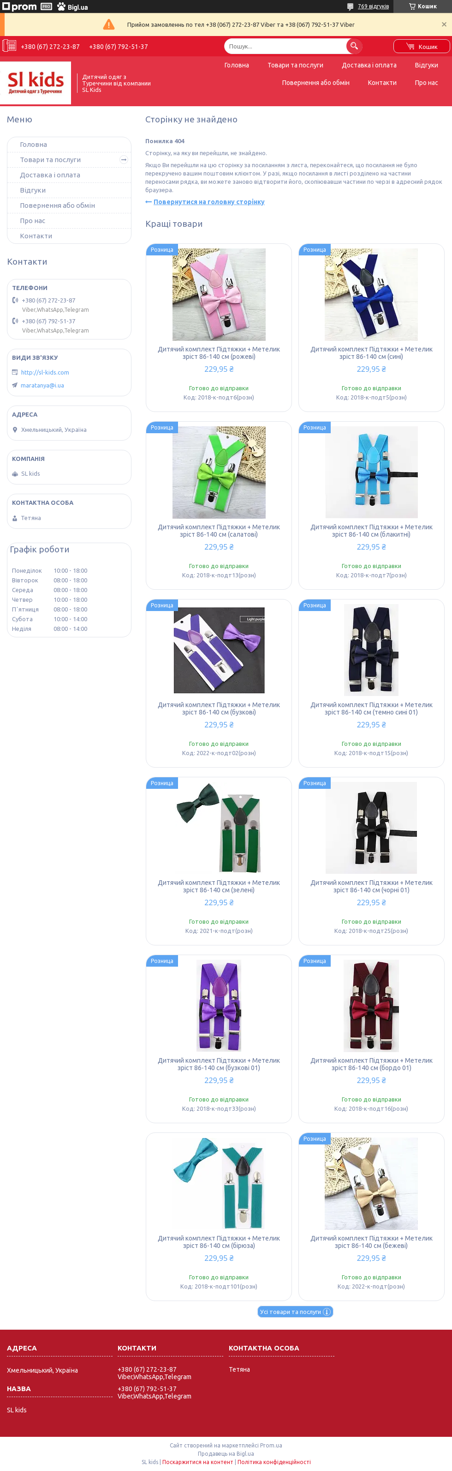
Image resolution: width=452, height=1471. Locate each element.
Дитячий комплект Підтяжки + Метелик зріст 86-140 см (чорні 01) (371, 886)
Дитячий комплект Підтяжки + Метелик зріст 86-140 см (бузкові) (219, 708)
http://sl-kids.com (45, 372)
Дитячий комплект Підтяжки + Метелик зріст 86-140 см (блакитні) (371, 530)
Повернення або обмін (316, 82)
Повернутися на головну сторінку (209, 202)
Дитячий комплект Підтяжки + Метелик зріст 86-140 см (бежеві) (371, 1242)
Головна (237, 65)
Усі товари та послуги (290, 1311)
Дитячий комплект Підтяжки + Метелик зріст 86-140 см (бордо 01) (371, 1064)
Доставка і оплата (369, 65)
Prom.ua (271, 1445)
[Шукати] (354, 46)
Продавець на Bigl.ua (226, 1454)
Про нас (426, 82)
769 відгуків (373, 6)
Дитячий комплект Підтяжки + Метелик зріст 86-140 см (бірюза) (219, 1242)
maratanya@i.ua (42, 385)
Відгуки (426, 65)
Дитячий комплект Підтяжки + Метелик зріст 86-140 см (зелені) (219, 886)
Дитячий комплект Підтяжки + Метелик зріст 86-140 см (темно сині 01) (371, 708)
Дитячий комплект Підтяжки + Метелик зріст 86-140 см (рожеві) (219, 352)
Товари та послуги (295, 65)
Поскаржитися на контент (197, 1462)
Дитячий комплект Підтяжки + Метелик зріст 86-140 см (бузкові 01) (219, 1064)
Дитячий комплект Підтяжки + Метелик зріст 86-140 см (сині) (371, 352)
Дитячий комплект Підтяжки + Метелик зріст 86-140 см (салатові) (219, 530)
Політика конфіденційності (274, 1462)
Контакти (382, 82)
